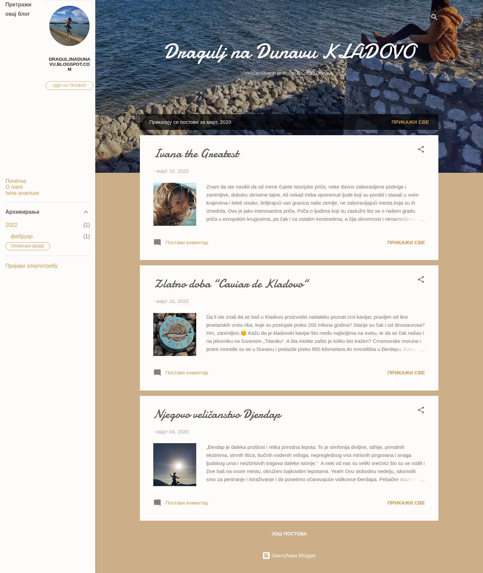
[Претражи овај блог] (22, 27)
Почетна (15, 181)
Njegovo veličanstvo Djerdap (216, 414)
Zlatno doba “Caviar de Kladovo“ (230, 283)
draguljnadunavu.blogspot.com (70, 64)
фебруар (22, 236)
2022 (11, 225)
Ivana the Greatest (195, 153)
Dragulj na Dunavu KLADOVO (289, 51)
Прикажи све (410, 122)
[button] (421, 150)
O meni (250, 96)
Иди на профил (69, 85)
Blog (277, 96)
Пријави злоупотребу (31, 266)
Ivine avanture (317, 96)
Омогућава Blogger (289, 555)
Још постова (289, 533)
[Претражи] (434, 18)
